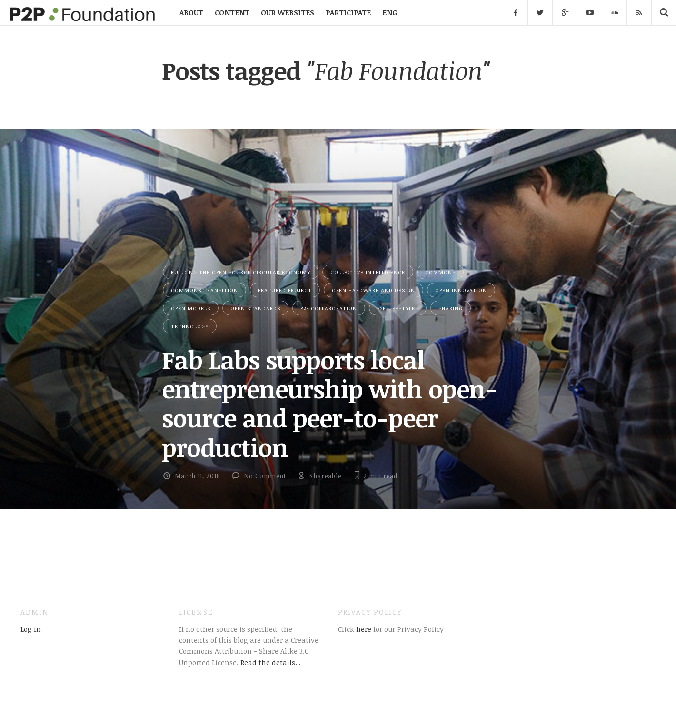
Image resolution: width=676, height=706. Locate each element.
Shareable (325, 475)
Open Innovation (461, 290)
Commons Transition (204, 290)
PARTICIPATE (348, 12)
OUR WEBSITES (287, 12)
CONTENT (232, 12)
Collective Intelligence (367, 271)
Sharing (450, 308)
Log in (30, 629)
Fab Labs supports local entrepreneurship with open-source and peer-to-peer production (329, 403)
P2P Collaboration (328, 308)
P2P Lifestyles (397, 308)
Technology (190, 326)
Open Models (190, 308)
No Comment (265, 475)
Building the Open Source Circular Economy (240, 271)
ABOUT (191, 12)
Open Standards (255, 308)
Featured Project (285, 290)
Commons (440, 271)
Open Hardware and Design (373, 290)
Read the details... (270, 662)
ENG (389, 12)
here (362, 629)
